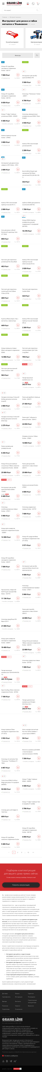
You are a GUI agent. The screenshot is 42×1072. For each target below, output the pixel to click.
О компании (18, 1009)
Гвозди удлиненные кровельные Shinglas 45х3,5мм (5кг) (28, 702)
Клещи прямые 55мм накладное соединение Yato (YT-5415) (10, 731)
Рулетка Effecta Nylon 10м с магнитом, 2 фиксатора (9, 320)
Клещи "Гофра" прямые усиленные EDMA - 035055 (9, 115)
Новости (17, 1006)
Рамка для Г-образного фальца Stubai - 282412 (29, 418)
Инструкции (18, 997)
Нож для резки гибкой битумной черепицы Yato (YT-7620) (9, 232)
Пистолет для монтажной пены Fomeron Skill (9, 369)
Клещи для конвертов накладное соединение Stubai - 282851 (8, 641)
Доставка (5, 993)
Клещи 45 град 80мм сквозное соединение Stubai (10, 838)
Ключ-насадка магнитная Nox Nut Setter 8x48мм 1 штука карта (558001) (30, 731)
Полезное (5, 1006)
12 (28, 852)
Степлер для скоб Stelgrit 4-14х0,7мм (9, 811)
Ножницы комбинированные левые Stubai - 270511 (9, 509)
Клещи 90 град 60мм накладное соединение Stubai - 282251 (8, 560)
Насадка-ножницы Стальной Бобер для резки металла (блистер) (10, 419)
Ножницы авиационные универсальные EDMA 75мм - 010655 (31, 116)
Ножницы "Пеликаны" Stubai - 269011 (31, 95)
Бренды (4, 1001)
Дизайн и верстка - (12, 1069)
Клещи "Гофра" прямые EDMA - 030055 (29, 780)
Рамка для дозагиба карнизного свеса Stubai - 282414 (30, 466)
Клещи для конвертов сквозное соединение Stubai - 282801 (10, 530)
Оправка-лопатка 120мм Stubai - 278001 (30, 437)
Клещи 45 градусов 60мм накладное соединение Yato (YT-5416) (31, 539)
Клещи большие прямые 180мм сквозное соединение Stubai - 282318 (31, 643)
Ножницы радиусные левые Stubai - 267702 (31, 661)
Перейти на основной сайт (14, 5)
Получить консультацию (21, 885)
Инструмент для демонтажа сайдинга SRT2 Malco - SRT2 (10, 164)
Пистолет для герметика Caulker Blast (29, 290)
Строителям (5, 1009)
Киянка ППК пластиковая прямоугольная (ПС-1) (9, 204)
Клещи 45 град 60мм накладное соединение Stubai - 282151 (8, 68)
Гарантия (31, 993)
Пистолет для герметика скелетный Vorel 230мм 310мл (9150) (8, 291)
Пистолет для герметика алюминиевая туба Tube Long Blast (29, 350)
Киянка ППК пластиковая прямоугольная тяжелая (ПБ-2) (30, 321)
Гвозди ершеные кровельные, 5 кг (27, 379)
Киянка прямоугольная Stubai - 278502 (8, 136)
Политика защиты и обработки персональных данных (19, 1052)
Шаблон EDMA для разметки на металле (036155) (31, 204)
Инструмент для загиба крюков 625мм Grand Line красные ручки (30, 568)
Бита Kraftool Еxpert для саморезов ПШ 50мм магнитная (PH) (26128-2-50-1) (30, 174)
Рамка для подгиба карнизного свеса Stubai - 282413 (30, 611)
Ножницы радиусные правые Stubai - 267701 (29, 508)
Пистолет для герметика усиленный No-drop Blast (9, 261)
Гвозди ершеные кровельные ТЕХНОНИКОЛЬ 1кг (10, 672)
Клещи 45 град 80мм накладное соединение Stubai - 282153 (8, 96)
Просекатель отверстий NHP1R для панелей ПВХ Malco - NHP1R (8, 592)
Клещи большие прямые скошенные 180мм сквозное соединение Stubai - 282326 (10, 466)
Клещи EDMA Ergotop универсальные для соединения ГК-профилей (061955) (30, 223)
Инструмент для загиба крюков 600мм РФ (29, 77)
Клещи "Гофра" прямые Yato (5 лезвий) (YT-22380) (31, 803)
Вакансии (31, 1006)
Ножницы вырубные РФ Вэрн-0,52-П (9, 620)
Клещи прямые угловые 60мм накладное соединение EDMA (10, 350)
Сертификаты (6, 997)
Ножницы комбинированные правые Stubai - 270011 (30, 588)
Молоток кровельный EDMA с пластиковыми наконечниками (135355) (31, 752)
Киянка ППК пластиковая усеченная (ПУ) (30, 145)
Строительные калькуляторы (32, 1001)
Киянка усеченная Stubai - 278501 (30, 486)
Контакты (18, 1001)
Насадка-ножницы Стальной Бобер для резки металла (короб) (10, 399)
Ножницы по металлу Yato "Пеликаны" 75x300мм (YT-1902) (9, 761)
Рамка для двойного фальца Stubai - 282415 (31, 398)
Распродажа (31, 997)
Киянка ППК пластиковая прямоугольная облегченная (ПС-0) (30, 262)
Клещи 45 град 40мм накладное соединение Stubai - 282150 (29, 830)
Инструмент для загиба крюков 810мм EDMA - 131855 (8, 489)
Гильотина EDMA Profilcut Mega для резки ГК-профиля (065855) (10, 782)
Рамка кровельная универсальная (7, 447)
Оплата (17, 993)
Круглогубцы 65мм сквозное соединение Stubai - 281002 (10, 691)
